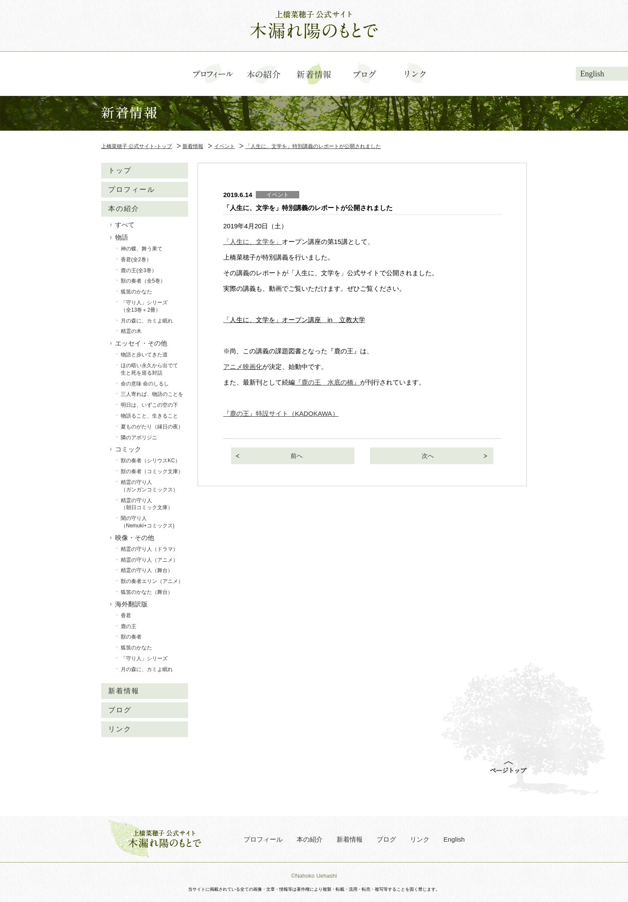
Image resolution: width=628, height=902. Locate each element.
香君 (126, 615)
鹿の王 (128, 626)
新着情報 (123, 691)
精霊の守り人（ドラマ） (149, 549)
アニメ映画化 (242, 366)
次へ (428, 455)
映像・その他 (134, 537)
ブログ (120, 710)
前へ (297, 455)
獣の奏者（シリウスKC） (150, 461)
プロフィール (131, 189)
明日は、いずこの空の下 (149, 405)
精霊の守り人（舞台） (147, 570)
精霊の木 (131, 331)
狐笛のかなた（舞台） (147, 592)
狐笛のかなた (136, 292)
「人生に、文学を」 (252, 241)
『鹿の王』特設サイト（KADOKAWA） (281, 413)
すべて (125, 224)
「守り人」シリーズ (144, 658)
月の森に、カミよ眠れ (147, 321)
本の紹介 (123, 208)
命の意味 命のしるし (145, 384)
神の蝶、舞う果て (141, 249)
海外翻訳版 (131, 604)
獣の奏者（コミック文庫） (152, 471)
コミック (128, 449)
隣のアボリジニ (139, 438)
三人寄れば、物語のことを (152, 394)
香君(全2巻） (136, 260)
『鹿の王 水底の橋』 (327, 382)
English (592, 73)
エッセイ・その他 (141, 343)
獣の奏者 (131, 637)
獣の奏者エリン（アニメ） (152, 581)
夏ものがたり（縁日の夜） (152, 427)
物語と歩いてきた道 (144, 355)
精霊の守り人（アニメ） (149, 560)
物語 (121, 237)
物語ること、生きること (149, 416)
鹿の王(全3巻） (139, 270)
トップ (120, 170)
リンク (120, 729)
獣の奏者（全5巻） (143, 281)
